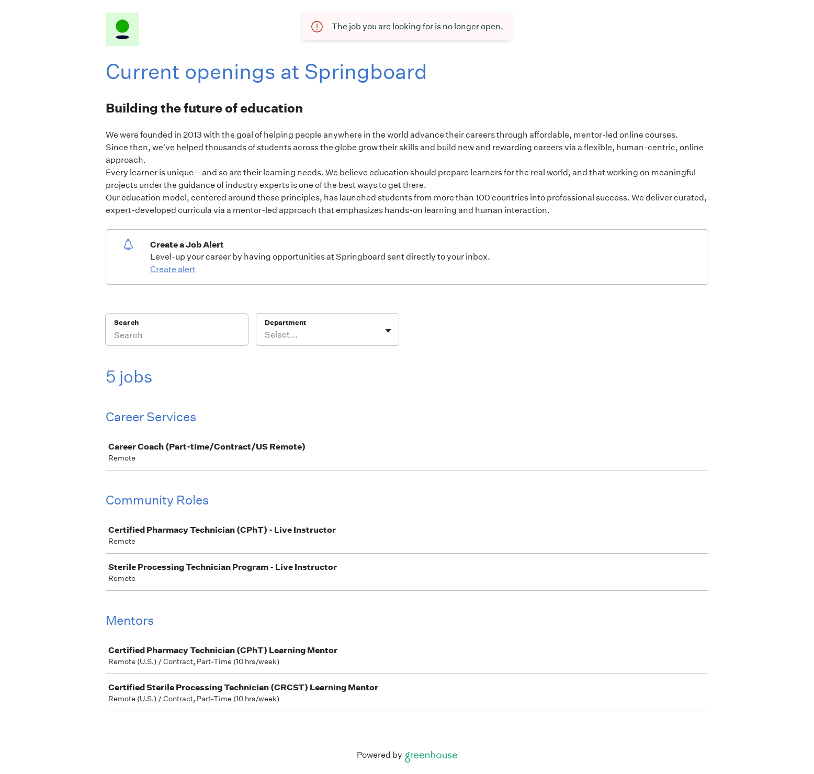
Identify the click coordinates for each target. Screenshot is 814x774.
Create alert (173, 269)
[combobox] (265, 335)
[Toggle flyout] (388, 330)
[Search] (177, 336)
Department (285, 322)
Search (126, 322)
